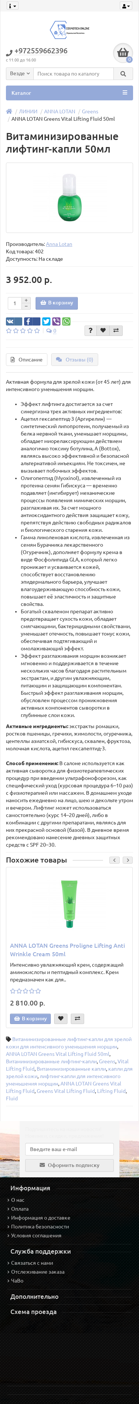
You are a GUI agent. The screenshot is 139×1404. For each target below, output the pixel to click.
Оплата (18, 1209)
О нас (15, 1200)
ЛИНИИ (28, 111)
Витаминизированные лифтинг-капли (51, 1061)
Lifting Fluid (111, 1091)
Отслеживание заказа (35, 1272)
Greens (90, 111)
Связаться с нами (30, 1263)
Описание (27, 360)
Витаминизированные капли (71, 1069)
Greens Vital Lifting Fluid (66, 1091)
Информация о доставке (38, 1218)
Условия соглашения (34, 1235)
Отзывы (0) (74, 360)
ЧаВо (15, 1281)
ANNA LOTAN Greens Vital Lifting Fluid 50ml (57, 1054)
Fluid (12, 1098)
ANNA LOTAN (59, 111)
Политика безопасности (38, 1227)
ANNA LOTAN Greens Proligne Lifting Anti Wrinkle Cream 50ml (67, 949)
